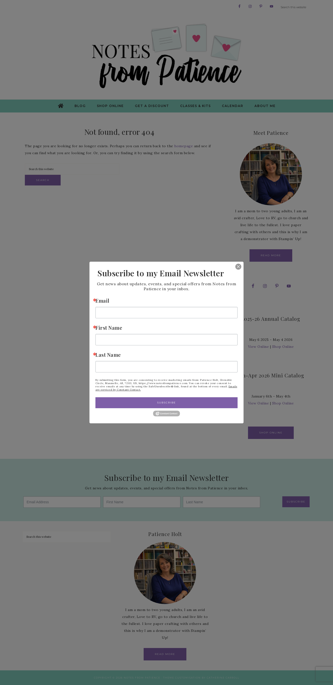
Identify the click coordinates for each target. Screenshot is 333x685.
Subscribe (166, 402)
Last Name (108, 354)
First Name (108, 327)
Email (102, 300)
